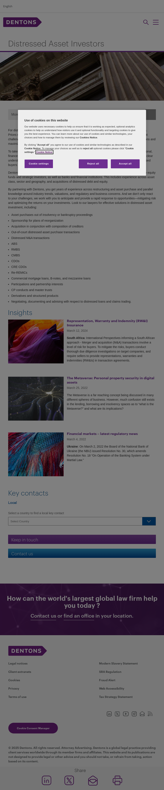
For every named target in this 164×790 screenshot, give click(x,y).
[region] (82, 143)
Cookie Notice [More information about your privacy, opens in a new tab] (44, 152)
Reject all (93, 164)
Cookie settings (39, 164)
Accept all (125, 164)
